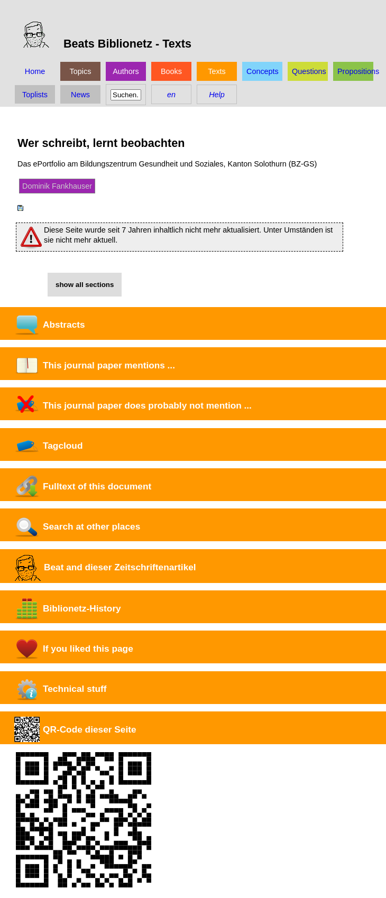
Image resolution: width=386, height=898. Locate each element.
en (171, 94)
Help (217, 94)
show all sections (85, 285)
